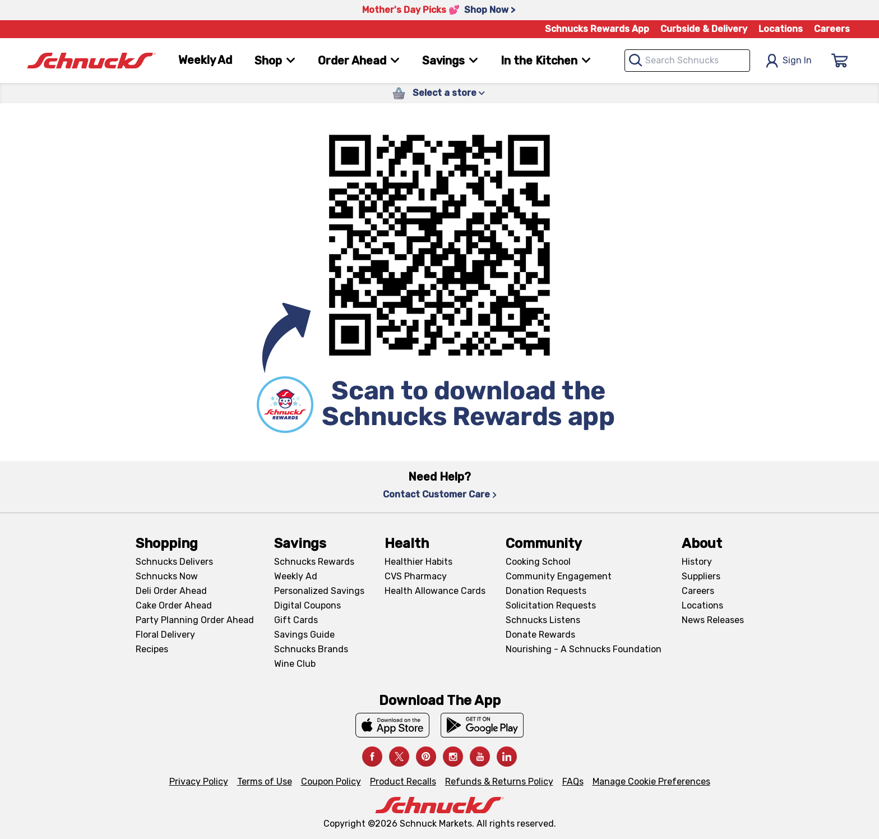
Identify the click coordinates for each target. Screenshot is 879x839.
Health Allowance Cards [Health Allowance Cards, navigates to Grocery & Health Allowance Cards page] (435, 591)
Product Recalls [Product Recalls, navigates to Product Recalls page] (403, 781)
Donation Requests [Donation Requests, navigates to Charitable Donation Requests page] (546, 591)
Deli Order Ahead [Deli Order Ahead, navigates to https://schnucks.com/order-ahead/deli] (171, 591)
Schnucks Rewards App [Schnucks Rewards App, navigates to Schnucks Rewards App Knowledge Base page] (597, 29)
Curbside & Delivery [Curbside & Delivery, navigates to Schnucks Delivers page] (703, 29)
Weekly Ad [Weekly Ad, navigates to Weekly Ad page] (205, 60)
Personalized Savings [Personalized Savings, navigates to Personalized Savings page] (319, 591)
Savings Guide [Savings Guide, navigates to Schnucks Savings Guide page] (304, 634)
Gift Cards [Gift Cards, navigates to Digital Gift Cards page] (296, 620)
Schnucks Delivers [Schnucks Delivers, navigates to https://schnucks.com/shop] (174, 561)
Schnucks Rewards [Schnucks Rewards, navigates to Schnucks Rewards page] (314, 561)
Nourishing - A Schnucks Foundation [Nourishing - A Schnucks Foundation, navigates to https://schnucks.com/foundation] (583, 649)
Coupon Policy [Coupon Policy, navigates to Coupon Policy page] (331, 781)
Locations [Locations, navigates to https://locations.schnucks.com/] (702, 605)
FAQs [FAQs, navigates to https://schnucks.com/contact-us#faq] (573, 781)
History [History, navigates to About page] (697, 561)
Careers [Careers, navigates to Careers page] (832, 29)
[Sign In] (839, 60)
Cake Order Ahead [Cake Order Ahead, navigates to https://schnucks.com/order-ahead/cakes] (174, 605)
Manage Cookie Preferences (651, 781)
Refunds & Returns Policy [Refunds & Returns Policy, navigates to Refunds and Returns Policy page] (499, 781)
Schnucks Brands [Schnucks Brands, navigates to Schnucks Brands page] (311, 649)
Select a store (449, 92)
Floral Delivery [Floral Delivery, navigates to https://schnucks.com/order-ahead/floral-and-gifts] (165, 634)
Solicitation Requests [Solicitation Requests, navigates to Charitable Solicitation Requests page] (551, 605)
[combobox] (687, 60)
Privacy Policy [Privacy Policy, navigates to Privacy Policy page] (198, 781)
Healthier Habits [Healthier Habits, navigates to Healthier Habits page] (418, 561)
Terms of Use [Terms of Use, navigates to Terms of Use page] (264, 781)
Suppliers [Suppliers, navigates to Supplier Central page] (701, 576)
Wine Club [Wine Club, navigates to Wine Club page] (295, 663)
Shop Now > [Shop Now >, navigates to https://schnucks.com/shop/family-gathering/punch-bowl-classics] (489, 9)
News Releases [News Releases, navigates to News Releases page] (713, 620)
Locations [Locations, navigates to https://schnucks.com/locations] (780, 29)
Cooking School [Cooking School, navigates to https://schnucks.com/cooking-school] (538, 561)
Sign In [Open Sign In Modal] (789, 61)
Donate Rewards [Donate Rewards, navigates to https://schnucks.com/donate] (540, 634)
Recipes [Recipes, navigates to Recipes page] (152, 649)
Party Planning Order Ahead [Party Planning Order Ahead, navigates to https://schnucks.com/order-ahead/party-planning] (195, 620)
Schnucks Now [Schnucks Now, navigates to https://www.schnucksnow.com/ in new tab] (167, 576)
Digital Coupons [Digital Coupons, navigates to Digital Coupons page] (307, 605)
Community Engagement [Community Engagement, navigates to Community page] (559, 576)
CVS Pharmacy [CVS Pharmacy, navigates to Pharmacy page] (416, 576)
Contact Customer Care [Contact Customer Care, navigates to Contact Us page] (440, 494)
